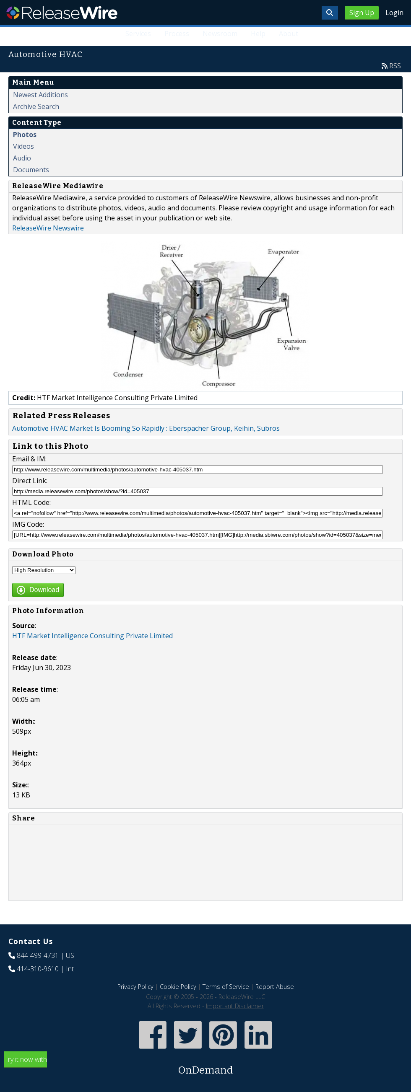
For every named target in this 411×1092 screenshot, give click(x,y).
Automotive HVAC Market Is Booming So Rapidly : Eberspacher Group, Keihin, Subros (146, 428)
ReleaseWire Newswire (48, 228)
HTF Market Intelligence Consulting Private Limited (92, 635)
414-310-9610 (38, 968)
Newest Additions (40, 94)
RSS (395, 65)
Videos (23, 146)
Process (176, 33)
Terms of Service (226, 987)
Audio (22, 158)
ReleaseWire (62, 12)
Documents (31, 169)
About (288, 33)
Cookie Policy (178, 987)
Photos (24, 134)
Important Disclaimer (235, 1006)
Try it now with (205, 1066)
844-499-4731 (38, 955)
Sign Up (361, 12)
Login (394, 12)
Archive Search (36, 106)
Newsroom (220, 33)
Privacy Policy (135, 987)
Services (138, 33)
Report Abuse (274, 987)
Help (258, 33)
